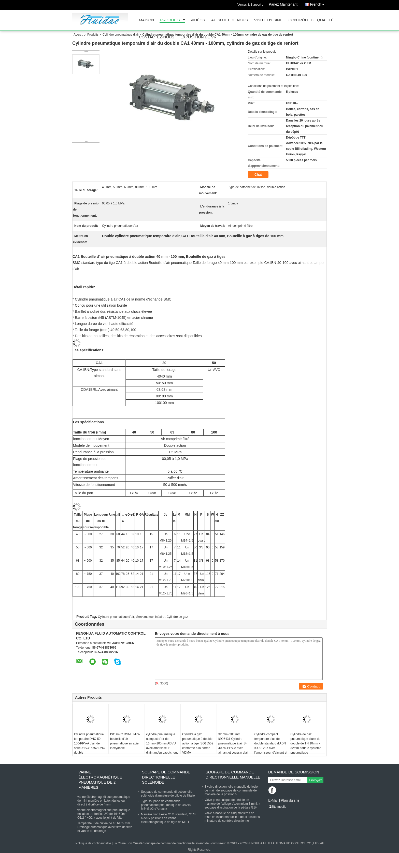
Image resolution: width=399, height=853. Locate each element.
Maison (146, 20)
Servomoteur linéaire (150, 617)
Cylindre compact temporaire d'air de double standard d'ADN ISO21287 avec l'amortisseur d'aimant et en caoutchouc (270, 745)
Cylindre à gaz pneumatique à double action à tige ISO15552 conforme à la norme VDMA (197, 743)
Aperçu (78, 34)
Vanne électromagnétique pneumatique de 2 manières (100, 779)
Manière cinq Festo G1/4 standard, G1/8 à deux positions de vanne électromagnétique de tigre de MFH (168, 818)
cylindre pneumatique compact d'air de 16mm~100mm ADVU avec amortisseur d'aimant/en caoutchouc (162, 743)
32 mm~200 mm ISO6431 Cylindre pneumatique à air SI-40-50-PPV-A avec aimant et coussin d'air (233, 743)
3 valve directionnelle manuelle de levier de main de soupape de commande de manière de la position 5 (232, 790)
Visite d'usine (268, 20)
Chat (258, 174)
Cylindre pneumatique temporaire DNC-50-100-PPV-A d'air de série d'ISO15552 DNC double (89, 743)
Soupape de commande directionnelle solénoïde (166, 777)
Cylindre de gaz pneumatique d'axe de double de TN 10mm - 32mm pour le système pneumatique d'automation (305, 745)
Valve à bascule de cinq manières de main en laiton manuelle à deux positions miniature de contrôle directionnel (232, 816)
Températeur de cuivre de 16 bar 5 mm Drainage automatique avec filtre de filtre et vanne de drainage (104, 827)
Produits (170, 20)
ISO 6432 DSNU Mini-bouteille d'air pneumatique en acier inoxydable (125, 741)
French (318, 3)
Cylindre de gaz (177, 617)
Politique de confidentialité (93, 843)
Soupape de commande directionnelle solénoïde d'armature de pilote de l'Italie (168, 793)
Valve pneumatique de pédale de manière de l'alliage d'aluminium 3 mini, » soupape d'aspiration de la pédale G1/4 (232, 803)
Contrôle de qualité (311, 20)
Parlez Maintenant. (283, 4)
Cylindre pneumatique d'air (121, 34)
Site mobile (277, 807)
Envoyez (315, 780)
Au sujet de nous (229, 20)
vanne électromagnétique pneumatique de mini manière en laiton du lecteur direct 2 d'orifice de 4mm (103, 800)
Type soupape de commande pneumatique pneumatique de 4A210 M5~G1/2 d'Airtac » (166, 805)
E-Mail (273, 800)
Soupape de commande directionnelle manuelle (233, 774)
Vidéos (198, 20)
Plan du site (290, 800)
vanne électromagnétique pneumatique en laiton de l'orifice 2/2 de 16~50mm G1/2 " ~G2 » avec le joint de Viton (103, 813)
